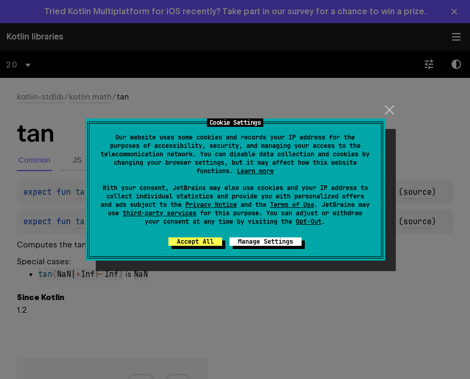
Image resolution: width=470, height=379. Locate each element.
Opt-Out (309, 221)
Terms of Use (292, 205)
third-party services (159, 213)
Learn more (255, 171)
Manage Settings (265, 241)
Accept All (195, 241)
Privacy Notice (211, 205)
